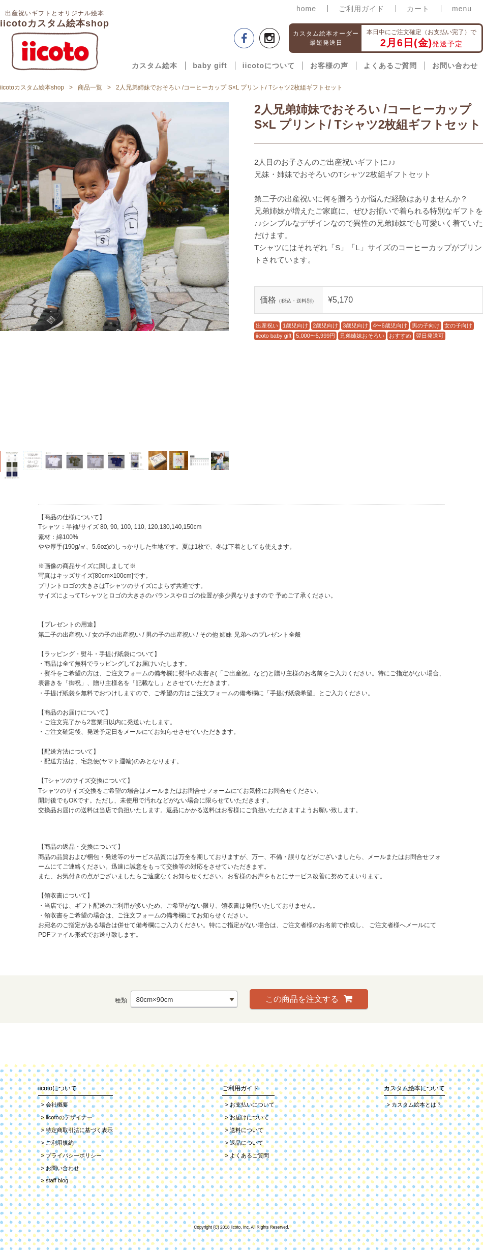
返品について (244, 1143)
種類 (121, 999)
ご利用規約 (57, 1143)
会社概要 (54, 1105)
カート (418, 9)
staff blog (55, 1180)
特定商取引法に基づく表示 (77, 1130)
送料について (244, 1130)
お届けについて (247, 1117)
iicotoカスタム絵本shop (32, 87)
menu (462, 9)
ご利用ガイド (361, 9)
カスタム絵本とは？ (414, 1105)
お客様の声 (329, 66)
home (306, 9)
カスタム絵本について (414, 1088)
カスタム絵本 (154, 66)
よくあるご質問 (390, 66)
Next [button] (236, 274)
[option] (114, 216)
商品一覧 (90, 87)
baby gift (210, 66)
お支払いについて (250, 1105)
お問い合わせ (455, 66)
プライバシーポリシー (71, 1155)
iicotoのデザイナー (67, 1117)
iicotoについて (269, 66)
